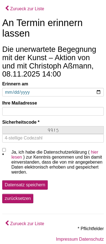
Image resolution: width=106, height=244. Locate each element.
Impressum (67, 239)
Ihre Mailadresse (19, 103)
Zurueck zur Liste (24, 8)
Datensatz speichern (25, 184)
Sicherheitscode (19, 122)
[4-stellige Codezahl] (53, 138)
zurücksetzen (18, 198)
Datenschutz (91, 239)
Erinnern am (15, 84)
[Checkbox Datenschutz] (4, 150)
